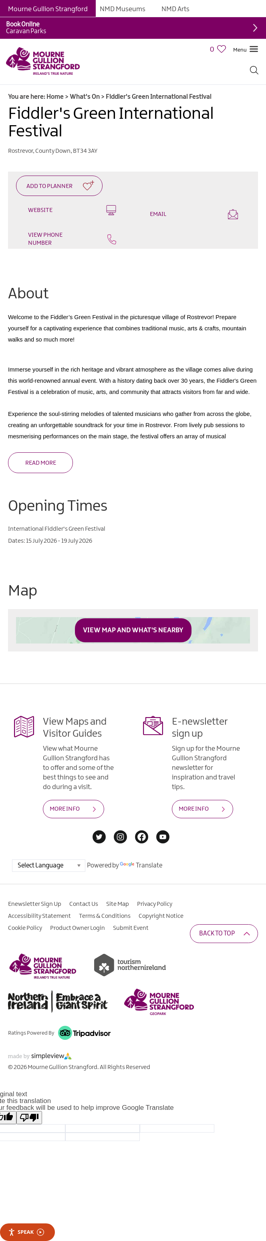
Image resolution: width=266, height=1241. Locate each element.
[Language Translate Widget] (48, 865)
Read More (40, 463)
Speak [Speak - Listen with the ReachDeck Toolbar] (26, 1232)
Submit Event (131, 928)
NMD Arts (175, 9)
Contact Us (83, 904)
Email (194, 214)
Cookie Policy (25, 928)
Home (55, 97)
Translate (141, 865)
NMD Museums (122, 9)
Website (72, 210)
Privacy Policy (154, 904)
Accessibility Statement (39, 916)
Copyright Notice (161, 916)
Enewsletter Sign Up (34, 904)
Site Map (117, 904)
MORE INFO (65, 809)
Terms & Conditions (105, 916)
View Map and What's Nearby (133, 630)
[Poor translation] (29, 1117)
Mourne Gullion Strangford (48, 9)
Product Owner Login (77, 928)
